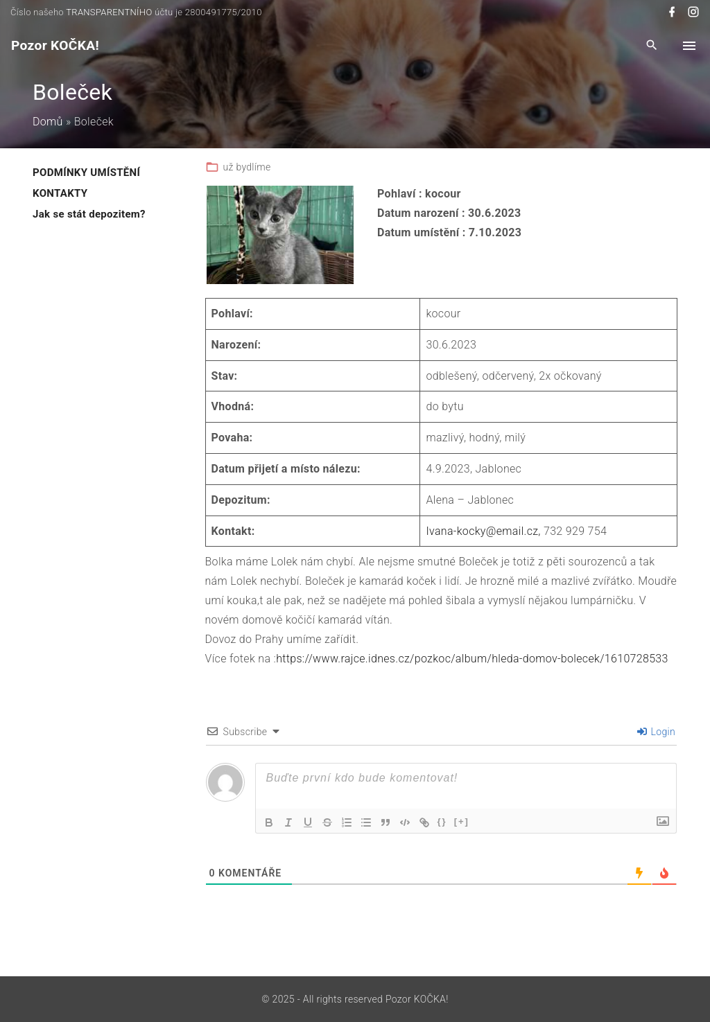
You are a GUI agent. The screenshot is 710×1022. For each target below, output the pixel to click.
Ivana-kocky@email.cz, (483, 531)
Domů (48, 121)
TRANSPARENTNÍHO (109, 12)
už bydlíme (247, 167)
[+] (461, 821)
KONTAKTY (60, 193)
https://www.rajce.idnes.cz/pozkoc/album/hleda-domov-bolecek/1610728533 (472, 658)
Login (656, 731)
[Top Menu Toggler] (689, 45)
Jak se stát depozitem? (89, 214)
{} (442, 821)
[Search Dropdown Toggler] (652, 46)
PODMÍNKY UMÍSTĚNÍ (86, 172)
